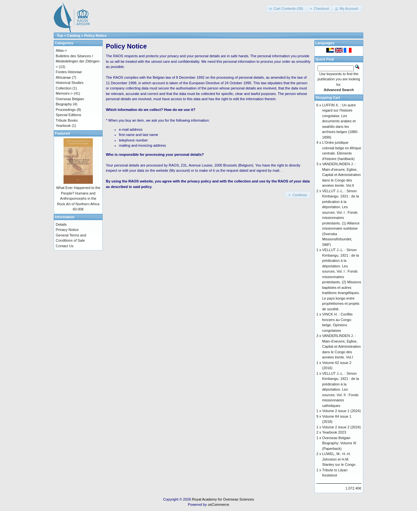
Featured (62, 133)
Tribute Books (67, 120)
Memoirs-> (64, 93)
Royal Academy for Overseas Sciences (223, 499)
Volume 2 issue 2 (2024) (341, 427)
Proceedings (66, 110)
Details (61, 224)
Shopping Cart (327, 98)
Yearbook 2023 (334, 432)
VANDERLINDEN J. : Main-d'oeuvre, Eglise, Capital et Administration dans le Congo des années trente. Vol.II (341, 174)
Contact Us (64, 246)
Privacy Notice (67, 230)
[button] (286, 8)
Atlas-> (61, 50)
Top (60, 35)
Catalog (73, 35)
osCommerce (218, 504)
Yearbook (63, 126)
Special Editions (68, 115)
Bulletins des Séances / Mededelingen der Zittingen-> (78, 61)
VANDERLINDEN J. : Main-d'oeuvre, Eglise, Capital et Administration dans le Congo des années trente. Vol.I (341, 346)
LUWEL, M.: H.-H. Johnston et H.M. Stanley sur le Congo (338, 459)
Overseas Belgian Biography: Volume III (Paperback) (339, 443)
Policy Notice (95, 35)
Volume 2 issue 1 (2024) (341, 411)
